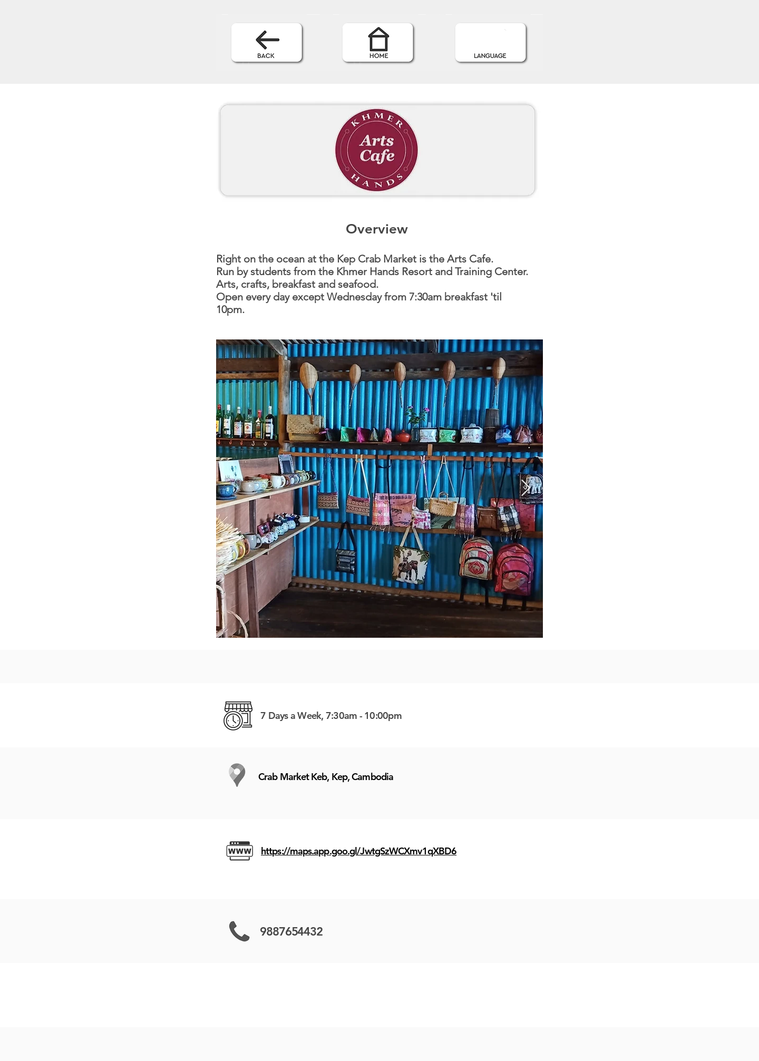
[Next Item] (525, 489)
